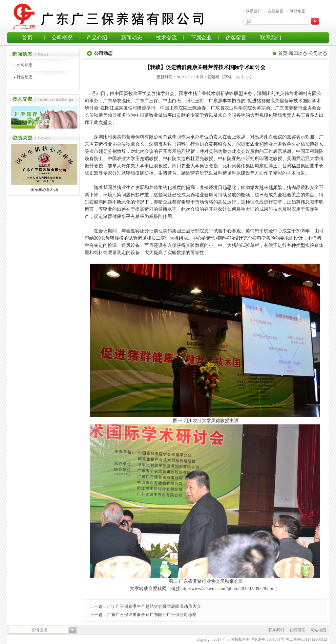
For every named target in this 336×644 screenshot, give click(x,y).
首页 (27, 37)
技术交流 (166, 37)
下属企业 (201, 37)
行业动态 (24, 77)
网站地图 (297, 11)
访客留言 (235, 37)
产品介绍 (96, 37)
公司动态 (24, 64)
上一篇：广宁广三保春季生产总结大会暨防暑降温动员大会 (145, 606)
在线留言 (276, 11)
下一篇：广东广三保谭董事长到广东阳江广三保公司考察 (143, 614)
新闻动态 (131, 37)
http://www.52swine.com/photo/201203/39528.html (228, 588)
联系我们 (254, 11)
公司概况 (62, 37)
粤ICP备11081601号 (267, 639)
